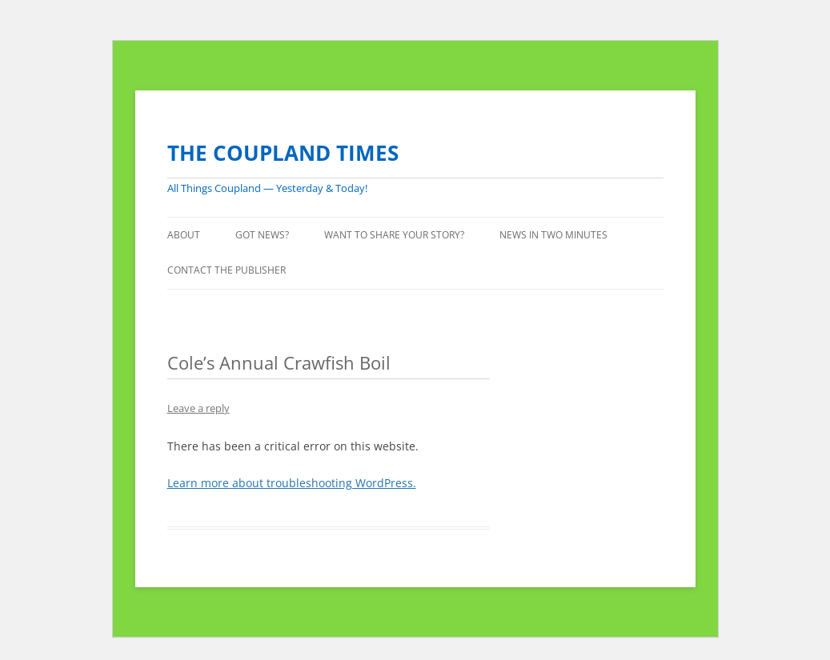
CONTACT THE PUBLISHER (226, 270)
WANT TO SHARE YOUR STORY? (394, 235)
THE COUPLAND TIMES (283, 152)
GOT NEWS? (262, 235)
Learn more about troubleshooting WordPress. (291, 482)
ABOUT (183, 235)
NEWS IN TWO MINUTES (553, 235)
